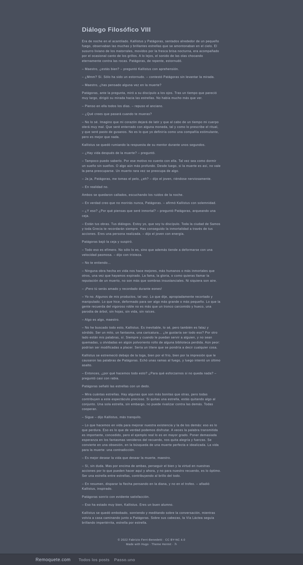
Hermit (166, 544)
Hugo (145, 544)
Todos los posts (94, 559)
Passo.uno (124, 559)
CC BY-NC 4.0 (175, 539)
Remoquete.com (53, 559)
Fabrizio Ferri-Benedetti (145, 539)
